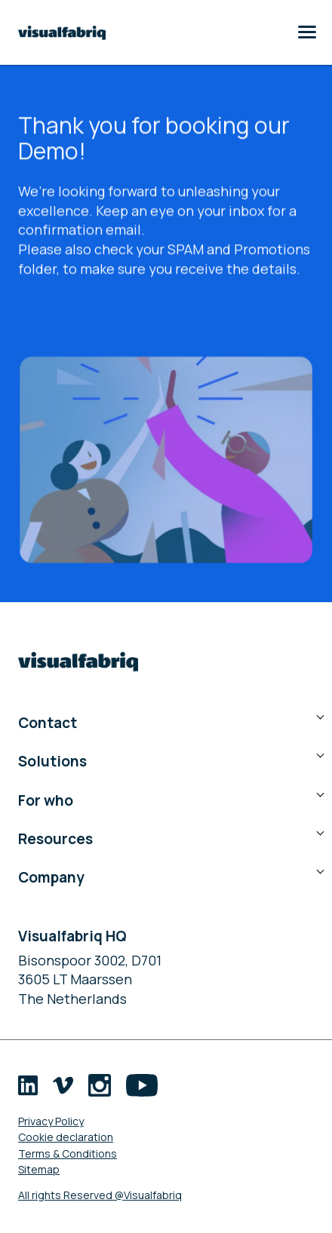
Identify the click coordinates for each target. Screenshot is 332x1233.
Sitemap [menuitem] (39, 1169)
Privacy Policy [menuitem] (51, 1121)
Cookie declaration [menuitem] (65, 1137)
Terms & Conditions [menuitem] (67, 1153)
